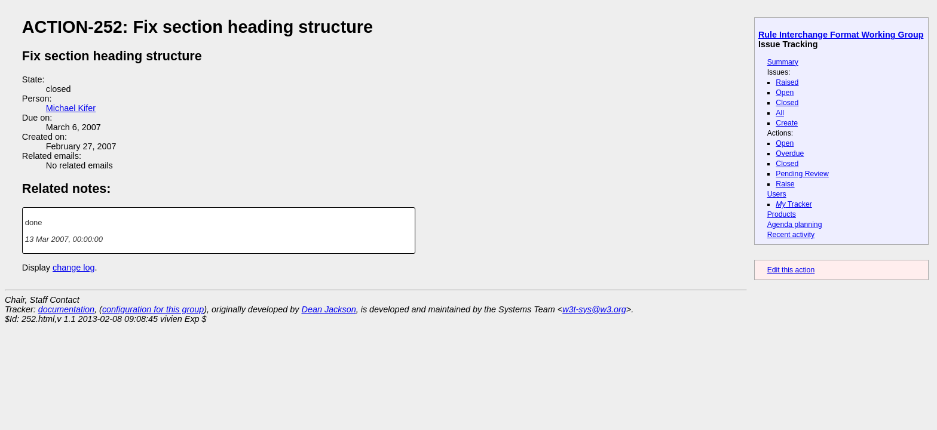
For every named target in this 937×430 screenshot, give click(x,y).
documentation (66, 309)
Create (787, 123)
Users (776, 194)
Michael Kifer (71, 108)
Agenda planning (794, 224)
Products (781, 214)
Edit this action (791, 270)
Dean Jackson (329, 309)
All (780, 113)
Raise (785, 184)
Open (785, 92)
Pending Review (802, 174)
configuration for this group (153, 309)
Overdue (790, 153)
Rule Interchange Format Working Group (840, 34)
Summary (782, 62)
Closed (787, 103)
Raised (787, 82)
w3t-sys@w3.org (594, 309)
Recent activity (791, 235)
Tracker (794, 204)
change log (73, 267)
